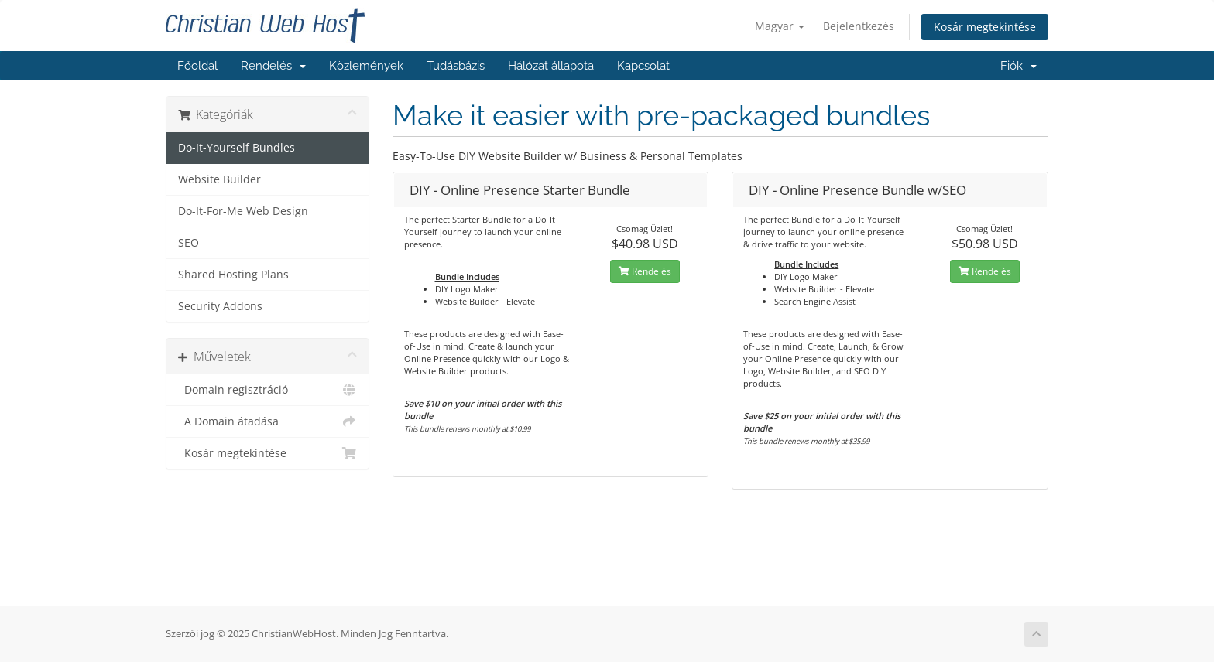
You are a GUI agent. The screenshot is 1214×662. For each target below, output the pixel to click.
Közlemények (366, 66)
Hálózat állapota (551, 66)
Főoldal (197, 66)
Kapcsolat (643, 66)
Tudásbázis (456, 66)
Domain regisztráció (267, 389)
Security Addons (220, 306)
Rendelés (273, 66)
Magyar (779, 26)
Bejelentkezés (858, 26)
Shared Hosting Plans (233, 275)
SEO (188, 243)
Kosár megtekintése (985, 26)
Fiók (1018, 66)
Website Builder (219, 179)
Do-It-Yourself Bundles (236, 148)
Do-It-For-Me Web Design (243, 211)
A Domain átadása (267, 421)
